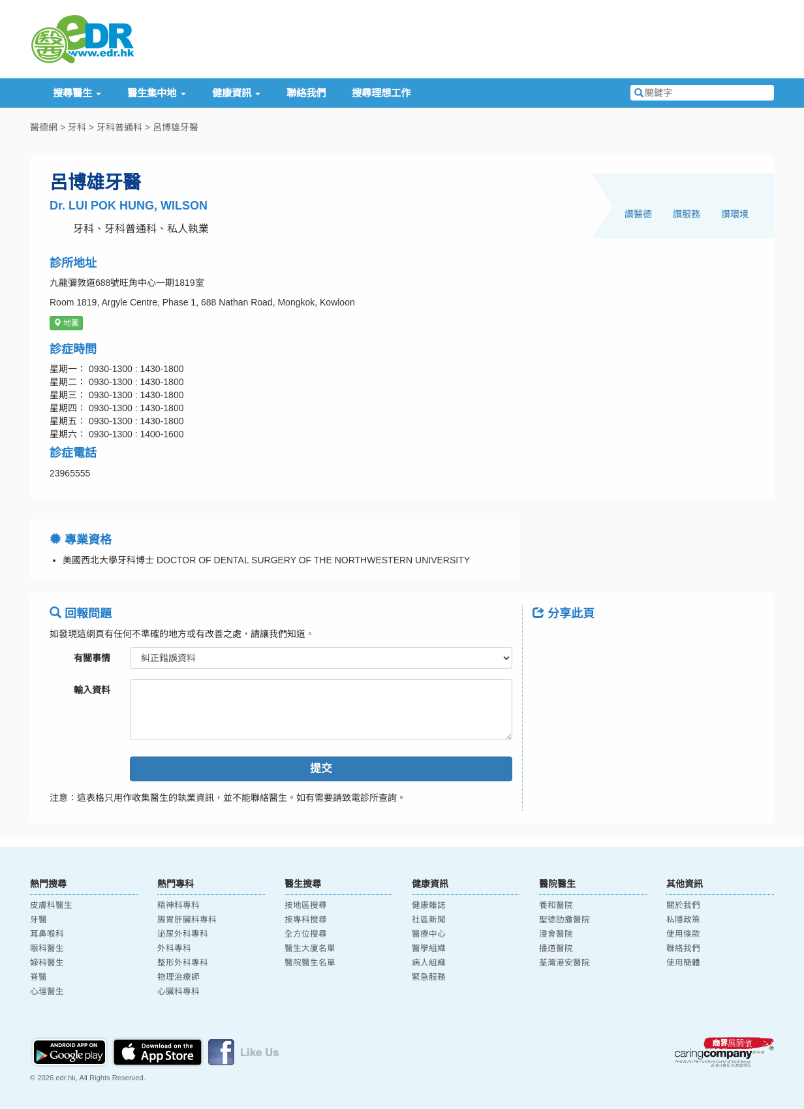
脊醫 (38, 977)
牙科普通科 (119, 127)
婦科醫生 (47, 962)
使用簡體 (683, 962)
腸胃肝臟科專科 (187, 919)
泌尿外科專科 (182, 934)
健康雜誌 (429, 905)
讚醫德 (638, 214)
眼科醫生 (47, 948)
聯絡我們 (306, 93)
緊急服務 (429, 977)
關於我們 (683, 905)
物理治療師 (178, 977)
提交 (321, 768)
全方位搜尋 (306, 934)
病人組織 (429, 962)
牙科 (77, 127)
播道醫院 (556, 948)
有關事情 (92, 658)
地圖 (66, 323)
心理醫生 (47, 991)
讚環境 (735, 214)
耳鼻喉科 (47, 934)
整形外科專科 (182, 962)
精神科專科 (178, 905)
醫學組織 (429, 948)
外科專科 (174, 948)
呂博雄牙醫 (175, 127)
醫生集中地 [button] (156, 93)
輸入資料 (92, 690)
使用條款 (683, 934)
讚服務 (686, 214)
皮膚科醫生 (51, 905)
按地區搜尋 (306, 905)
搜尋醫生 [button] (77, 93)
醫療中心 (429, 934)
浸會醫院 (556, 934)
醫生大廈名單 (310, 948)
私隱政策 (683, 919)
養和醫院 (556, 905)
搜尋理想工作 (381, 93)
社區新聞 (429, 919)
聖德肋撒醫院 (564, 919)
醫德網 (43, 127)
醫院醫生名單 (310, 962)
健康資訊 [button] (236, 93)
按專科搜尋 (306, 919)
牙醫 (38, 919)
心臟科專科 (178, 991)
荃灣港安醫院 (564, 962)
